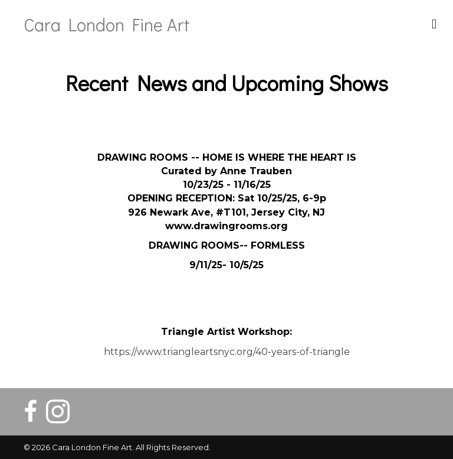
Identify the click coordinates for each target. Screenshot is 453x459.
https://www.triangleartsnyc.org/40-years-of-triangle (227, 351)
